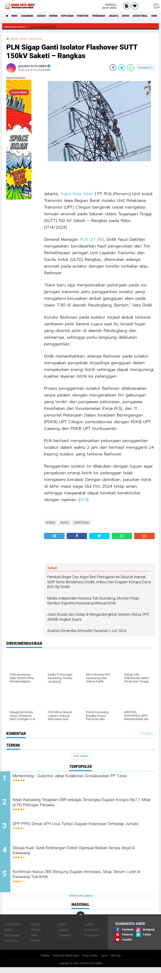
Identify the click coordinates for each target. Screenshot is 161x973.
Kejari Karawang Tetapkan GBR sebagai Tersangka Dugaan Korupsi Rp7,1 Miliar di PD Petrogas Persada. (80, 804)
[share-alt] (54, 536)
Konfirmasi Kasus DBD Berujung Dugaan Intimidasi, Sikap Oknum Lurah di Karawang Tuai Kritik (78, 880)
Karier (106, 961)
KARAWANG (33, 16)
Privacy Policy (91, 961)
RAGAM (35, 946)
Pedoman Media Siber (65, 961)
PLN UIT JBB (92, 239)
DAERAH (50, 16)
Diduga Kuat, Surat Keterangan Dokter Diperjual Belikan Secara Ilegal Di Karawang (83, 855)
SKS (83, 499)
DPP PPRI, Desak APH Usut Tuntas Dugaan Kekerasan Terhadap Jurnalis (85, 829)
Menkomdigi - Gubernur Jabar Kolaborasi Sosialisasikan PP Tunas (80, 779)
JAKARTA (139, 16)
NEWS (17, 16)
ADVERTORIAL (12, 929)
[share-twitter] (121, 67)
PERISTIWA (101, 16)
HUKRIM (65, 16)
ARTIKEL (36, 929)
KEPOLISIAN (82, 16)
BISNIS (15, 38)
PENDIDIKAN (121, 16)
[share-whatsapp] (130, 67)
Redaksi (43, 961)
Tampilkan (146, 733)
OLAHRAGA (64, 940)
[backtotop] (80, 921)
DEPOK (153, 16)
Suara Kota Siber (77, 193)
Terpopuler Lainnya (80, 901)
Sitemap (118, 961)
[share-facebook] (113, 67)
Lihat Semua (80, 756)
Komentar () (145, 67)
